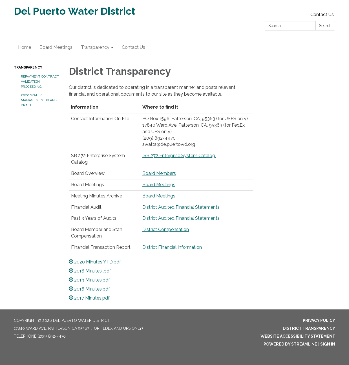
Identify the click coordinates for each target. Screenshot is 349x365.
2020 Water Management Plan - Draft (39, 100)
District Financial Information (172, 247)
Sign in (327, 344)
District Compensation (165, 229)
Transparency (28, 67)
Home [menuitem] (24, 47)
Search (325, 25)
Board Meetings (158, 184)
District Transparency (309, 328)
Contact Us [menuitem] (133, 47)
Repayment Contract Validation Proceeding (40, 81)
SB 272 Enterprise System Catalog (179, 155)
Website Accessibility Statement (297, 336)
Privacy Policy (319, 320)
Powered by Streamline (290, 344)
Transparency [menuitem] (95, 47)
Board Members (159, 173)
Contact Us (322, 14)
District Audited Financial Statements (181, 207)
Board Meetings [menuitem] (55, 47)
